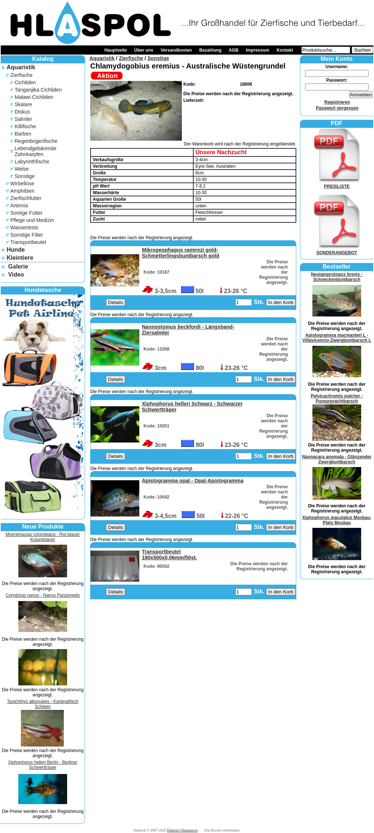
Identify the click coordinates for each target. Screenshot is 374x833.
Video (16, 274)
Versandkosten (176, 50)
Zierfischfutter (25, 198)
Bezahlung (210, 50)
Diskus (22, 112)
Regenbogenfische (36, 141)
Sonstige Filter (26, 235)
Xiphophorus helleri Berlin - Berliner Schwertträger (42, 765)
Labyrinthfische (32, 161)
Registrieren (337, 102)
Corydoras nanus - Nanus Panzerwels (43, 595)
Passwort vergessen (337, 108)
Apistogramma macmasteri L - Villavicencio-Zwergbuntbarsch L (336, 338)
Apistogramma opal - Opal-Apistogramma (192, 481)
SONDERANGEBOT (336, 250)
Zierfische (21, 75)
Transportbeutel (28, 242)
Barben (23, 134)
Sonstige (24, 176)
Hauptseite (115, 50)
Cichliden (25, 82)
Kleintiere (20, 258)
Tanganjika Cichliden (38, 90)
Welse (22, 169)
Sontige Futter (26, 213)
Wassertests (24, 227)
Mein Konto (336, 59)
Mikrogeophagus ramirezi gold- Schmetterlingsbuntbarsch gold (180, 253)
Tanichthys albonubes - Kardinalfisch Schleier (42, 704)
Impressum (257, 50)
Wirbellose (22, 183)
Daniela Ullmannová (182, 830)
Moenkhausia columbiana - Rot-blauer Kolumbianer (43, 537)
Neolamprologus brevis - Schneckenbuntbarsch (337, 277)
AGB (234, 50)
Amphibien (22, 191)
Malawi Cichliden (34, 97)
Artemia (19, 205)
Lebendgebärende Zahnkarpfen (35, 151)
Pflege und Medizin (32, 220)
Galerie (18, 266)
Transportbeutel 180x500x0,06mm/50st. (169, 554)
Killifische (25, 126)
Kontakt (284, 50)
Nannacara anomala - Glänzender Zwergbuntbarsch (336, 459)
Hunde (16, 250)
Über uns (143, 50)
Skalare (23, 104)
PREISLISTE (336, 184)
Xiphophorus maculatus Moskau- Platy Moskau (336, 520)
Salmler (23, 119)
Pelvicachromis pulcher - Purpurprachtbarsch (337, 398)
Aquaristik (21, 67)
